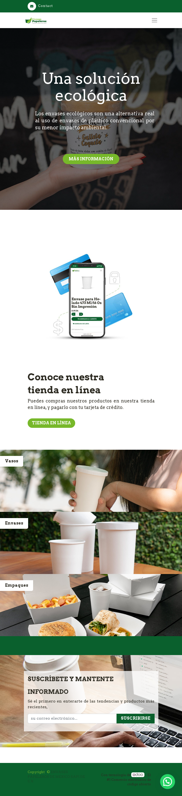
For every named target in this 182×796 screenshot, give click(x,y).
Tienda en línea (51, 423)
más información (91, 159)
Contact (40, 6)
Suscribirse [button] (135, 718)
